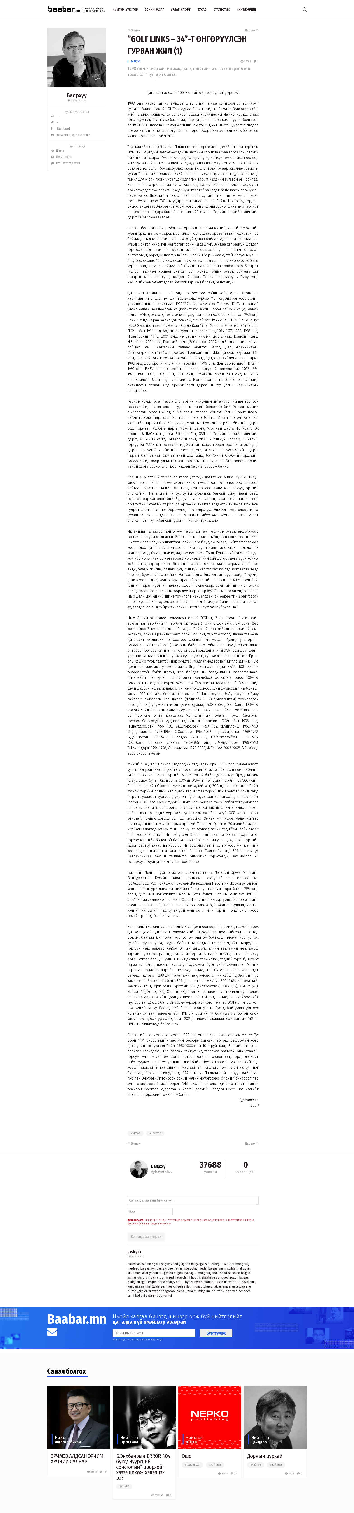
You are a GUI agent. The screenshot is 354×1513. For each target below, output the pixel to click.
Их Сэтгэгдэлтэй (65, 163)
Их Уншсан (61, 157)
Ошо (186, 1456)
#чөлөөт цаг (192, 1465)
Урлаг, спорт (181, 9)
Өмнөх (134, 30)
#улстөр (135, 1133)
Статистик (221, 9)
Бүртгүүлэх (216, 1333)
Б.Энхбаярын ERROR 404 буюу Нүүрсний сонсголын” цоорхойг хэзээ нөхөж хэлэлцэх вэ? (143, 1467)
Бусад (202, 9)
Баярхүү (135, 61)
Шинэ (57, 151)
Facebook (61, 129)
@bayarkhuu (77, 100)
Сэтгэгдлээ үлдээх (146, 1237)
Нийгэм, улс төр (125, 9)
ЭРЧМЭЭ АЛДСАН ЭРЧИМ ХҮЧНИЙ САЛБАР (77, 1459)
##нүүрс (124, 1486)
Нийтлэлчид (246, 9)
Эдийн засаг (154, 9)
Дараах (252, 30)
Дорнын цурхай (264, 1456)
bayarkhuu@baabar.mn (71, 135)
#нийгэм (256, 1465)
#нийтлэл (155, 1133)
